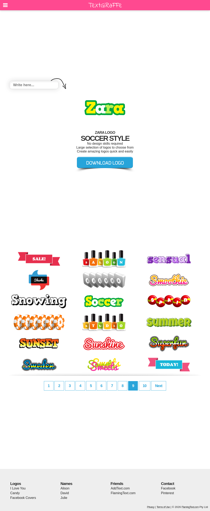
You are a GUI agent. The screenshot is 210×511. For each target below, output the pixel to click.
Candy (15, 493)
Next (158, 386)
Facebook (168, 488)
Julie (63, 498)
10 (144, 386)
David (64, 493)
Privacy (150, 507)
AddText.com (120, 488)
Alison (65, 488)
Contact (167, 483)
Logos (15, 483)
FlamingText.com (123, 493)
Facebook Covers (23, 498)
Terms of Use (163, 507)
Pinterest (167, 493)
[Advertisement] (105, 46)
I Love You (18, 488)
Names (66, 483)
